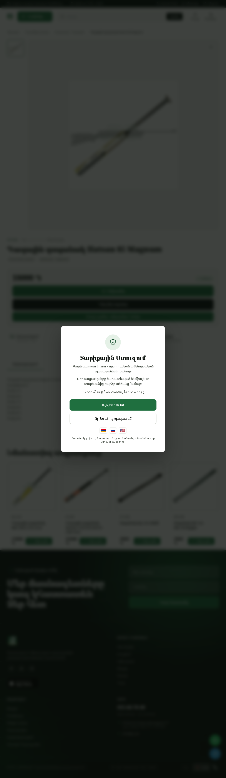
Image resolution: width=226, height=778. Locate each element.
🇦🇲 (103, 430)
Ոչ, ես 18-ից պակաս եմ (113, 418)
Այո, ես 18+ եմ (113, 405)
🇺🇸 (122, 430)
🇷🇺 (113, 430)
